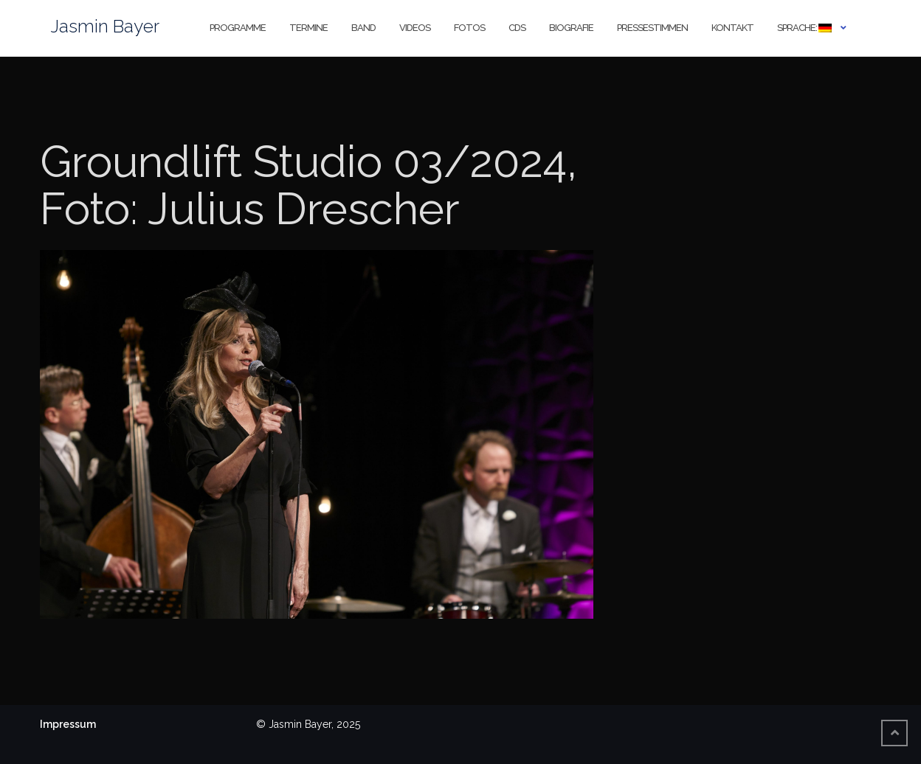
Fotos (469, 27)
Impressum (68, 724)
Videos (414, 27)
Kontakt (732, 27)
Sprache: (804, 27)
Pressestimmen (652, 27)
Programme (238, 27)
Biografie (571, 27)
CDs (516, 27)
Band (363, 27)
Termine (308, 27)
